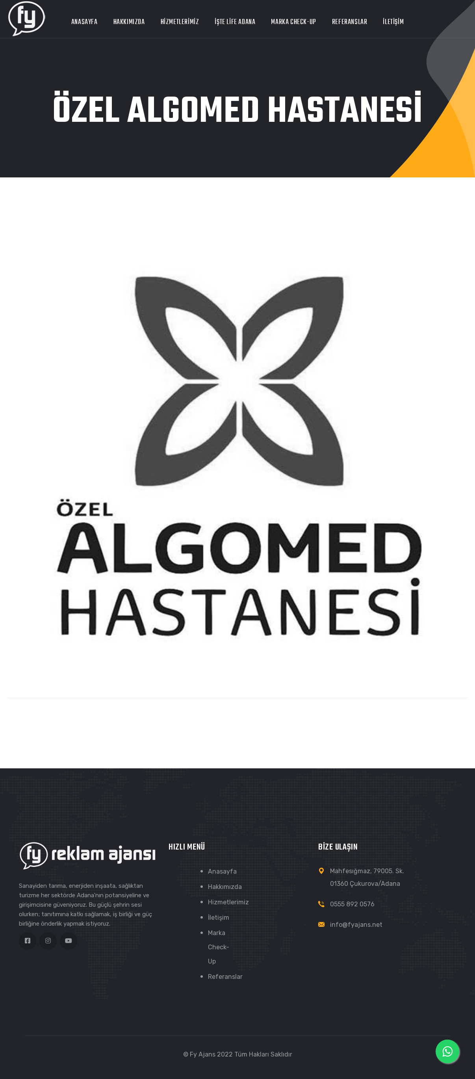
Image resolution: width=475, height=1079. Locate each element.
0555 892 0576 (352, 904)
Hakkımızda (129, 22)
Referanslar (349, 22)
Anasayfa (84, 22)
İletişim (393, 22)
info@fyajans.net (356, 924)
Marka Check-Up (293, 22)
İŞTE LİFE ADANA (235, 22)
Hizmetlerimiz (180, 22)
